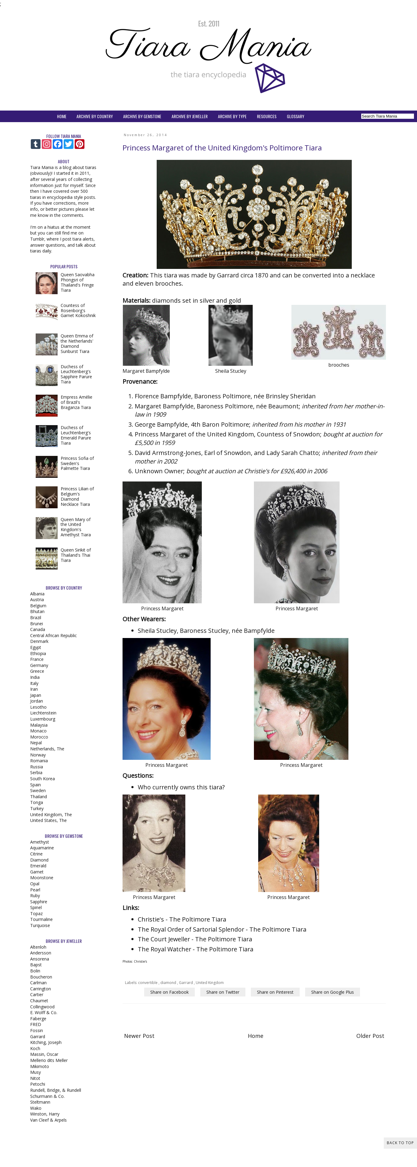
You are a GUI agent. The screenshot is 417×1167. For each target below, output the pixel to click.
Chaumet (39, 1000)
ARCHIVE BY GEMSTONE (142, 116)
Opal (34, 884)
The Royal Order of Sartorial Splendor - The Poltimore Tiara (222, 929)
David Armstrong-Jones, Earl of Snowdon (193, 453)
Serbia (36, 772)
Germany (39, 665)
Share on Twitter (222, 992)
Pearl (35, 890)
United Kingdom (210, 982)
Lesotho (38, 707)
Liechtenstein (43, 713)
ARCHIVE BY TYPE (232, 116)
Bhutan (37, 611)
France (37, 659)
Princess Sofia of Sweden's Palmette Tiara (77, 463)
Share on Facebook (169, 992)
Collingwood (42, 1007)
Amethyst (39, 842)
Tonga (36, 802)
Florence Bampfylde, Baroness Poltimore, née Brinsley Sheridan (225, 396)
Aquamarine (42, 848)
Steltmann (40, 1102)
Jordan (36, 701)
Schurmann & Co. (47, 1096)
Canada (37, 629)
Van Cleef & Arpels (48, 1120)
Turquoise (40, 925)
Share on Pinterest (275, 992)
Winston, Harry (44, 1114)
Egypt (35, 647)
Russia (36, 767)
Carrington (40, 989)
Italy (34, 683)
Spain (35, 785)
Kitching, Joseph (46, 1042)
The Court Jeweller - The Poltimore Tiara (195, 939)
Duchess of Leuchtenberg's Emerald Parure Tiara (76, 435)
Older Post (370, 1035)
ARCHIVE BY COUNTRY (95, 116)
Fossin (36, 1030)
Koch (35, 1048)
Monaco (38, 731)
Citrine (36, 854)
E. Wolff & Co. (43, 1012)
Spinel (36, 907)
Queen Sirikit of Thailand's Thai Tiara (76, 555)
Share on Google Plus (332, 992)
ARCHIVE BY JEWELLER (190, 116)
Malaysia (39, 725)
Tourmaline (41, 919)
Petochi (37, 1084)
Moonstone (41, 877)
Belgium (38, 605)
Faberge (38, 1018)
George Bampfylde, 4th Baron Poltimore (192, 424)
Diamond (39, 860)
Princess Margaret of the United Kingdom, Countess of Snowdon (227, 434)
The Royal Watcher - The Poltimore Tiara (195, 949)
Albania (37, 594)
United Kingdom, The (51, 814)
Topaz (36, 913)
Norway (38, 755)
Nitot (35, 1078)
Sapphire (38, 901)
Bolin (35, 971)
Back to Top (400, 1142)
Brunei (36, 623)
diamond (168, 982)
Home (255, 1035)
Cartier (36, 994)
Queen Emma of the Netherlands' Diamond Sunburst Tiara (77, 343)
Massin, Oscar (44, 1054)
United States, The (48, 820)
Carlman (38, 982)
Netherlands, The (47, 749)
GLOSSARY (295, 116)
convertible (148, 982)
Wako (35, 1108)
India (35, 677)
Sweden (38, 790)
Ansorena (39, 959)
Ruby (35, 895)
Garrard (186, 982)
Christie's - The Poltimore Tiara (182, 919)
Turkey (37, 808)
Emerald (38, 866)
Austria (37, 599)
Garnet (37, 872)
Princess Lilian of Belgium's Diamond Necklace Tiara (77, 496)
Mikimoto (39, 1066)
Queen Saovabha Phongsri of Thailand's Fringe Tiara (77, 282)
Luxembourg (42, 719)
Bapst (36, 965)
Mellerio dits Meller (49, 1060)
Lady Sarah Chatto (292, 453)
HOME (61, 116)
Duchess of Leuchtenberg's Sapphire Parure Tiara (76, 374)
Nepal (36, 743)
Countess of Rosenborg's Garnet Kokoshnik (78, 310)
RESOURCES (266, 116)
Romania (39, 760)
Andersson (40, 953)
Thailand (38, 796)
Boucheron (41, 977)
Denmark (39, 641)
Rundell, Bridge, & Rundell (55, 1090)
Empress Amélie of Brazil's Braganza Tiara (76, 402)
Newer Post (139, 1035)
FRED (35, 1024)
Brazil (35, 617)
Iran (34, 689)
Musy (35, 1072)
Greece (37, 671)
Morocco (39, 737)
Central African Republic (53, 635)
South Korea (42, 778)
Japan (35, 695)
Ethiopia (38, 653)
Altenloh (38, 947)
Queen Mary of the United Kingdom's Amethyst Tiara (76, 527)
